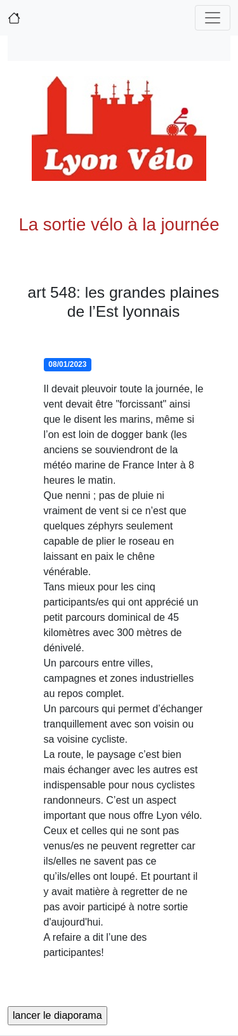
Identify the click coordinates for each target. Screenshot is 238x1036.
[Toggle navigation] (212, 17)
